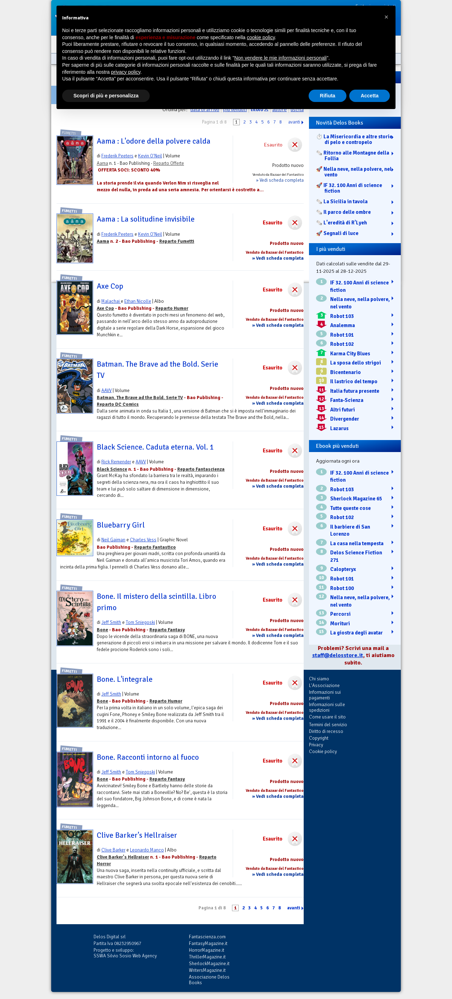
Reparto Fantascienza (201, 469)
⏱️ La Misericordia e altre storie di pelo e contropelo (354, 139)
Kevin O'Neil (150, 156)
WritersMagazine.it (207, 970)
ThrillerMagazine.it (207, 957)
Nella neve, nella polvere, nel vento (360, 303)
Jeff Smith (111, 622)
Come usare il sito (327, 717)
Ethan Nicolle (137, 301)
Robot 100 (342, 588)
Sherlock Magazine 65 (356, 498)
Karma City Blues (350, 353)
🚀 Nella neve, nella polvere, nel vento (354, 171)
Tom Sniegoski (140, 622)
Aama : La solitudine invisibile (146, 219)
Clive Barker (113, 850)
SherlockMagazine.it (209, 964)
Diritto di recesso (326, 731)
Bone (102, 630)
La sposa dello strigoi (355, 363)
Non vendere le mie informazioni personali (280, 58)
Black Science (112, 469)
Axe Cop (110, 286)
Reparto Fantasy (167, 630)
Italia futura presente (354, 391)
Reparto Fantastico (155, 547)
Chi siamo (319, 679)
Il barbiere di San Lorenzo (350, 530)
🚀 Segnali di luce (337, 233)
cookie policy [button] (261, 37)
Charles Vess (143, 540)
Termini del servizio (328, 725)
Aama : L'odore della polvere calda (153, 141)
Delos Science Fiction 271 (356, 556)
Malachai (111, 301)
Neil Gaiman (113, 540)
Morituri (340, 623)
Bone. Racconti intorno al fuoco (148, 757)
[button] (386, 17)
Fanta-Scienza (346, 400)
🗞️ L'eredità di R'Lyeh (341, 222)
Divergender (344, 419)
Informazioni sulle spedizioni (327, 707)
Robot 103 (342, 316)
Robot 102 (342, 344)
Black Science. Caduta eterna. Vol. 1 (155, 447)
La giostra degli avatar (356, 633)
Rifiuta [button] (327, 95)
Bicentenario (345, 372)
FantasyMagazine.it (208, 943)
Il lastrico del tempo (353, 381)
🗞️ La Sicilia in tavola (342, 201)
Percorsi (340, 614)
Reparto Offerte (168, 163)
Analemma (342, 325)
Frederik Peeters (117, 156)
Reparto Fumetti (176, 241)
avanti (294, 122)
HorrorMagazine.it (206, 950)
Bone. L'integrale (125, 679)
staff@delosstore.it (337, 655)
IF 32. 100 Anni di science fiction (359, 286)
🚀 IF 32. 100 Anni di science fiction (349, 188)
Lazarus (339, 428)
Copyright (318, 738)
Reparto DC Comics (118, 404)
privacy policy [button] (126, 72)
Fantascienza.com (207, 937)
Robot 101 (342, 335)
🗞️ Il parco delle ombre (343, 212)
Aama (102, 163)
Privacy (316, 745)
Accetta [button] (370, 95)
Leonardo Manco (147, 850)
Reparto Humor (171, 308)
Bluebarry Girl (121, 525)
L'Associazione (324, 685)
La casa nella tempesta (356, 543)
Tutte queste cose (350, 508)
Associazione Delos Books (209, 980)
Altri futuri (342, 410)
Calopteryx (343, 569)
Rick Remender (116, 462)
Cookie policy (323, 751)
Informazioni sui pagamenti (325, 695)
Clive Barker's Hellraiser (137, 835)
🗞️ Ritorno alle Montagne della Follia (352, 155)
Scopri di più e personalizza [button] (105, 95)
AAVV (106, 390)
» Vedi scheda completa (280, 180)
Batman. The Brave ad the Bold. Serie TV (140, 398)
